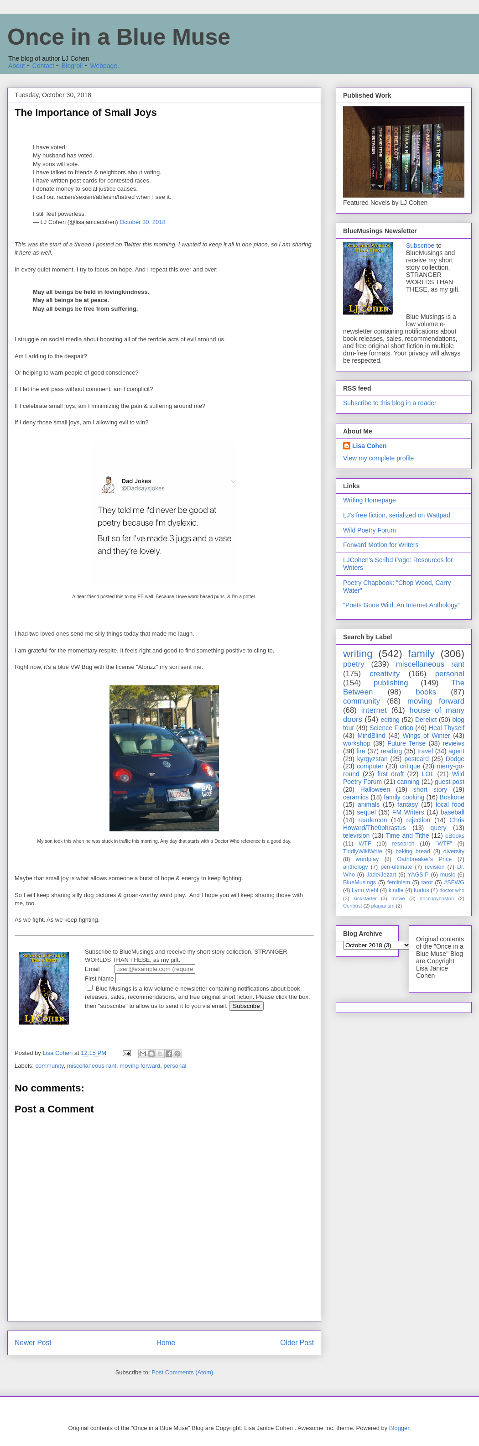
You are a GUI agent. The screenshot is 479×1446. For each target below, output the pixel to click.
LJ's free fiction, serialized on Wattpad (396, 515)
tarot (427, 882)
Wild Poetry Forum (369, 530)
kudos (421, 890)
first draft (390, 774)
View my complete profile (378, 458)
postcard (416, 758)
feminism (398, 882)
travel (425, 751)
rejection (418, 820)
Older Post (297, 1343)
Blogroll (72, 65)
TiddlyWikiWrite (362, 851)
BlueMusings (359, 882)
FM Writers (408, 812)
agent (456, 751)
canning (408, 781)
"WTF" (444, 843)
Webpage (103, 65)
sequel (366, 812)
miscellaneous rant (91, 1065)
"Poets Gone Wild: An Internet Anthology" (401, 605)
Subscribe (420, 245)
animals (369, 804)
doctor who (451, 890)
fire (360, 751)
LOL (428, 774)
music (447, 875)
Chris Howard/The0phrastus (403, 823)
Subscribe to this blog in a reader (390, 403)
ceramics (356, 797)
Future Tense (406, 743)
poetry (353, 664)
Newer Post (33, 1343)
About (16, 65)
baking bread (413, 851)
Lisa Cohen (369, 445)
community (50, 1065)
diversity (453, 851)
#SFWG (454, 882)
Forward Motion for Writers (380, 544)
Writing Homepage (369, 500)
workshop (356, 743)
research (403, 843)
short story (430, 789)
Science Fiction (391, 727)
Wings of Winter (426, 735)
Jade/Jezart (381, 875)
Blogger (399, 1428)
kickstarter (365, 898)
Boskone (452, 797)
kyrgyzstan (372, 758)
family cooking (404, 797)
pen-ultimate (396, 867)
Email (140, 969)
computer (370, 766)
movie (398, 898)
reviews (453, 743)
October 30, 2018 (142, 222)
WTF (365, 843)
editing (390, 719)
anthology (355, 867)
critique (410, 766)
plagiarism (383, 905)
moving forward (140, 1065)
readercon (372, 820)
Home (166, 1343)
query (439, 827)
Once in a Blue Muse (118, 37)
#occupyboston (437, 898)
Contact (43, 65)
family (421, 653)
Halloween (375, 789)
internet (374, 710)
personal (174, 1065)
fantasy (407, 804)
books (426, 692)
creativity (385, 673)
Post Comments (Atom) (182, 1372)
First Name (140, 978)
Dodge (455, 758)
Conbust (352, 905)
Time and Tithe (407, 835)
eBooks (454, 836)
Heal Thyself (446, 727)
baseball (452, 812)
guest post (449, 781)
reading (391, 751)
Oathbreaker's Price (424, 859)
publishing (391, 683)
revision (434, 867)
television (356, 835)
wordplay (367, 859)
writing (358, 653)
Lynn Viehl (365, 890)
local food (450, 804)
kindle (396, 890)
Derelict (426, 719)
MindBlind (371, 735)
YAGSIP (418, 875)
